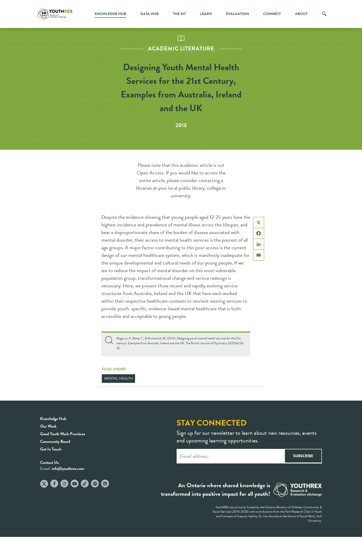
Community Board (55, 441)
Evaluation (237, 14)
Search (324, 17)
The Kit (179, 14)
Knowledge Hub (110, 14)
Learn (206, 14)
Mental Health (118, 378)
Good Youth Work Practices (62, 434)
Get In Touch (50, 449)
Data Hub (149, 14)
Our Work (48, 426)
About (301, 14)
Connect (272, 14)
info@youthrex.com (68, 468)
